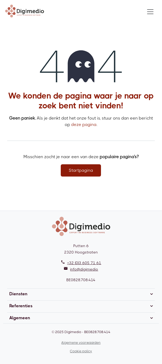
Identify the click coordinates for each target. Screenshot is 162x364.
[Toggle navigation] (150, 11)
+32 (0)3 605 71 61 (84, 263)
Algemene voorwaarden (80, 343)
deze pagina (83, 124)
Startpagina (81, 170)
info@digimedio (84, 269)
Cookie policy (81, 351)
